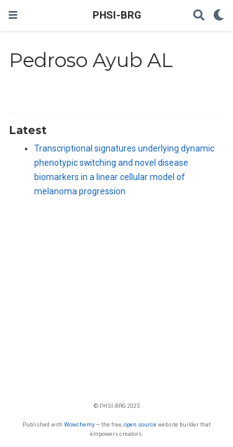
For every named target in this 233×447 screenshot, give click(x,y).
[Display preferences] (218, 16)
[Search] (198, 16)
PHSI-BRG (117, 15)
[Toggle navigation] (13, 15)
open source (140, 424)
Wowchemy (79, 424)
